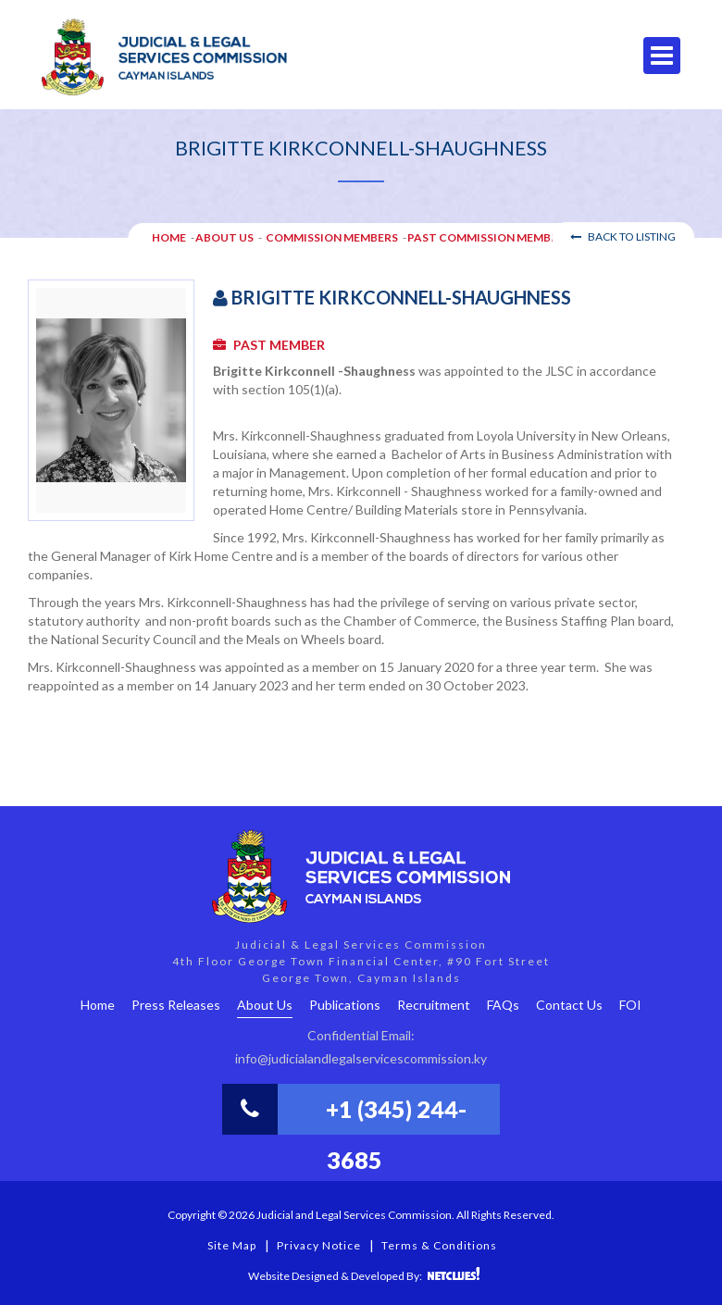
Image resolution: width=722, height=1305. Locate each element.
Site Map (231, 1245)
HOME (169, 237)
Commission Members (332, 237)
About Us (224, 237)
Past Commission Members (489, 237)
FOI (630, 1005)
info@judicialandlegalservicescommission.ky (361, 1058)
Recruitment (433, 1005)
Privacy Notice (319, 1245)
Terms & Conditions (439, 1245)
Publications (344, 1005)
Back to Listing (623, 236)
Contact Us (569, 1005)
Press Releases (175, 1005)
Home (98, 1005)
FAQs (503, 1005)
